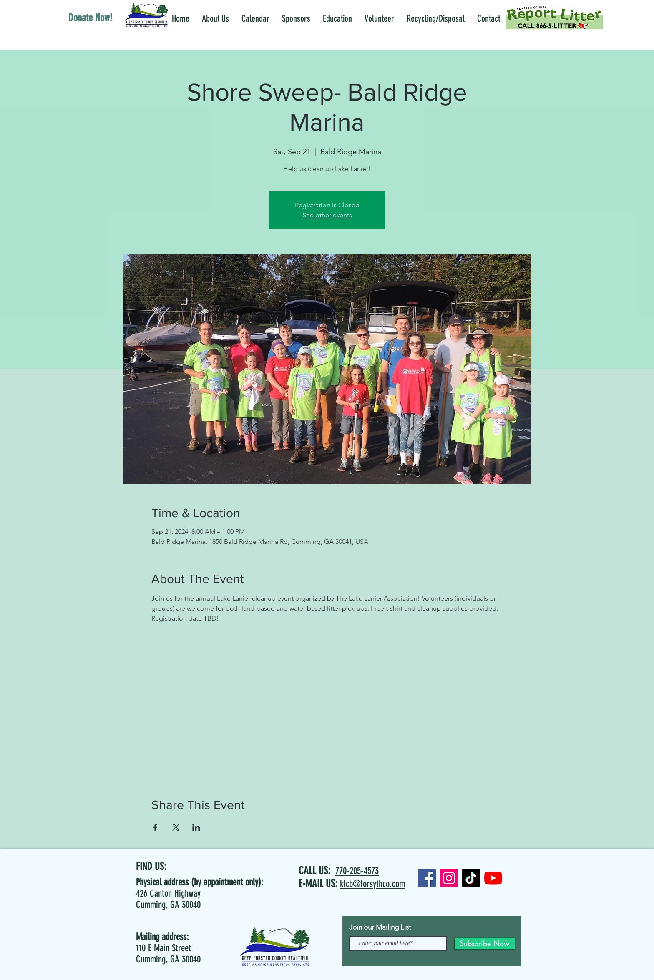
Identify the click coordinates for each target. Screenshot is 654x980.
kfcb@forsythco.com (372, 884)
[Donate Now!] (90, 17)
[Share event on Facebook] (155, 827)
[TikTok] (471, 878)
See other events (327, 215)
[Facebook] (427, 878)
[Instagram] (449, 878)
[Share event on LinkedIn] (196, 827)
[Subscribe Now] (485, 943)
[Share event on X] (176, 827)
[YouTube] (493, 878)
